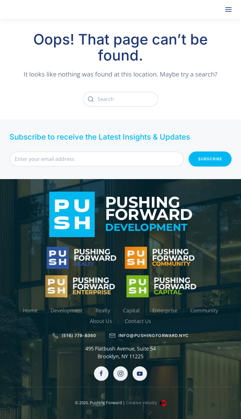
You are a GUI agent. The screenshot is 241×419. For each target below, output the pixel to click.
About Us (100, 321)
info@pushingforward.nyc (150, 335)
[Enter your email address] (96, 159)
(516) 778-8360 (73, 335)
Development (65, 310)
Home (27, 310)
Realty (102, 310)
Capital (131, 310)
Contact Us (138, 321)
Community (206, 310)
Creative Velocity (147, 403)
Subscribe (210, 158)
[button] (228, 9)
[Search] (120, 99)
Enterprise (166, 310)
